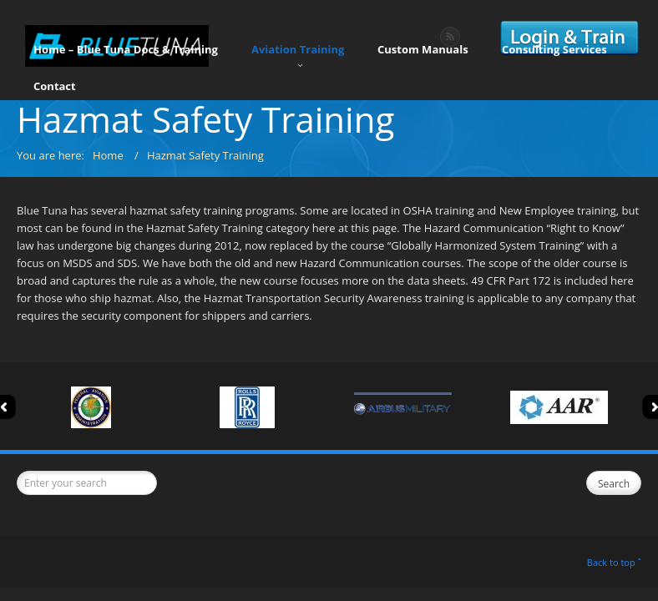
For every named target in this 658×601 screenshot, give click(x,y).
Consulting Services (554, 54)
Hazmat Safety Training (205, 155)
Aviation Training (298, 55)
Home (108, 155)
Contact (54, 91)
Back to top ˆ (614, 562)
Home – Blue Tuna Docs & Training (125, 54)
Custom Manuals (422, 54)
